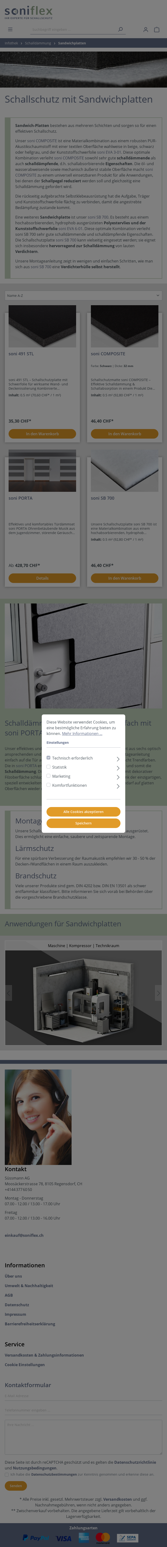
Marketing (61, 776)
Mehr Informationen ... (82, 733)
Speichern (83, 823)
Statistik (59, 767)
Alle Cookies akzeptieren (83, 811)
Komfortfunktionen (69, 785)
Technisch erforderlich (72, 758)
